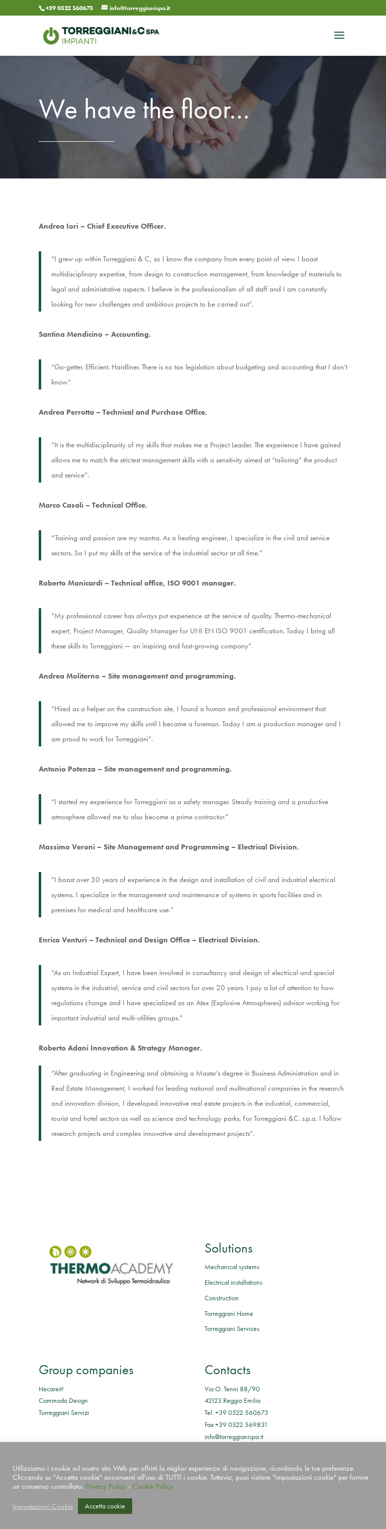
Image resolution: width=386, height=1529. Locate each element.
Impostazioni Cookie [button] (43, 1506)
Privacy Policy (105, 1486)
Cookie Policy (153, 1486)
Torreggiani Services (232, 1328)
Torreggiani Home (229, 1313)
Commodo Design (63, 1400)
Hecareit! (51, 1388)
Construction (222, 1297)
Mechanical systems (232, 1266)
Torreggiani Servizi (64, 1412)
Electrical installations (233, 1282)
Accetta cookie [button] (105, 1505)
